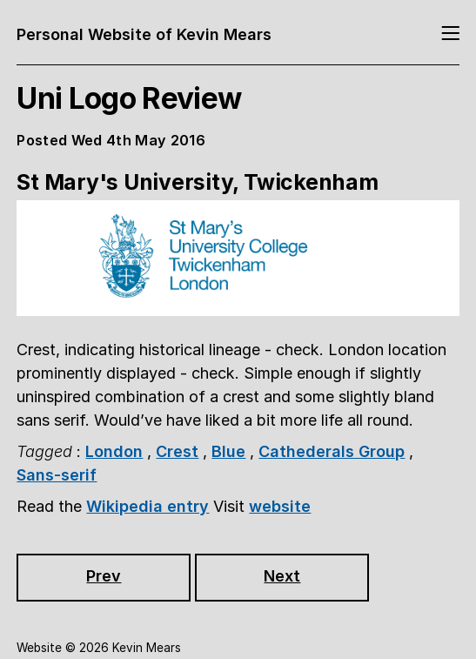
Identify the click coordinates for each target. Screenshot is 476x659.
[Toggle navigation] (450, 34)
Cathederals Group (331, 451)
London (114, 451)
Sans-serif (57, 475)
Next (282, 576)
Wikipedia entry (147, 506)
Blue (228, 451)
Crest (177, 451)
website (280, 506)
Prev (103, 576)
